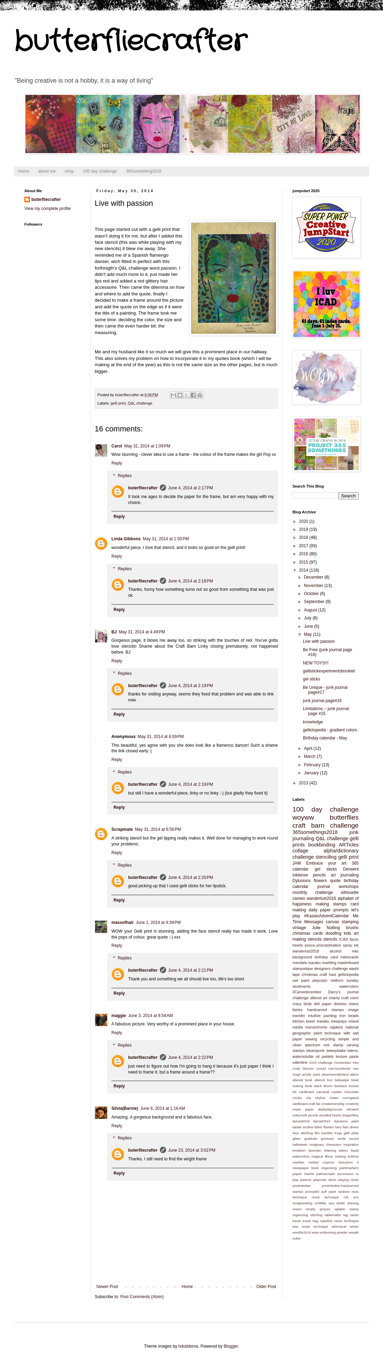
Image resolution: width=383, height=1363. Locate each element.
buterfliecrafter (143, 487)
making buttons (347, 1156)
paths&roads (325, 1174)
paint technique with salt (336, 1033)
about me (47, 171)
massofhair (122, 922)
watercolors (349, 986)
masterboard (348, 963)
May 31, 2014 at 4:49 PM (142, 632)
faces (354, 939)
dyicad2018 (301, 1121)
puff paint (328, 1191)
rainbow (344, 1191)
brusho (352, 927)
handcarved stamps (325, 1010)
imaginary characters (326, 1144)
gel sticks (311, 679)
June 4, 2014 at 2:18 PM (190, 581)
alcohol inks (344, 951)
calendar (300, 869)
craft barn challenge (325, 825)
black (318, 1086)
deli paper (323, 1004)
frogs (338, 1133)
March (310, 756)
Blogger (231, 1346)
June (309, 626)
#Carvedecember (306, 992)
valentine (299, 1062)
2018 (304, 537)
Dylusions (301, 880)
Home (23, 171)
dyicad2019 (321, 1121)
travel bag (310, 1221)
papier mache (303, 1174)
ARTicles (349, 845)
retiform (337, 980)
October (312, 593)
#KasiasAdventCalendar (326, 915)
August (311, 610)
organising (329, 1168)
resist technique (325, 1197)
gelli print (118, 403)
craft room (350, 998)
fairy (338, 1127)
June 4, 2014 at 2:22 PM (190, 1057)
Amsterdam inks (346, 1062)
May (308, 634)
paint (305, 980)
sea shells (337, 1203)
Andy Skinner (303, 1068)
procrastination (328, 945)
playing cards (348, 1180)
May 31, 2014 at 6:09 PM (160, 736)
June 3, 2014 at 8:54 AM (150, 1015)
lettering (330, 1150)
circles (297, 1098)
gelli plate (351, 1133)
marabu (314, 963)
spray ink (351, 945)
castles (336, 1092)
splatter (339, 1209)
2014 (304, 570)
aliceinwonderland (335, 1074)
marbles (298, 1162)
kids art (351, 933)
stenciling (326, 857)
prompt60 (312, 1191)
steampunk (315, 1050)
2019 (304, 529)
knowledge (313, 722)
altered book (302, 1080)
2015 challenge (321, 1062)
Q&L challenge (140, 403)
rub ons (351, 1197)
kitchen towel (303, 1021)
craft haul (328, 974)
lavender (314, 1150)
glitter (296, 1138)
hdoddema (188, 1346)
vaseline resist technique (339, 1221)
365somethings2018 (315, 832)
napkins (336, 1027)
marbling (329, 963)
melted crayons (321, 1162)
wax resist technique (310, 1226)
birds (308, 1086)
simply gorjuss (318, 1209)
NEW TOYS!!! (316, 663)
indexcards (350, 957)
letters (343, 1150)
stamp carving (346, 1045)
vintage (299, 927)
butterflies (344, 817)
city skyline (315, 1098)
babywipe (342, 1080)
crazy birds (302, 1004)
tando (354, 1215)
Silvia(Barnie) (124, 1108)
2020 (304, 521)
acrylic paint (311, 1074)
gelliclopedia (348, 974)
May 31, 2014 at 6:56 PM (158, 829)
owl (295, 980)
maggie (118, 1015)
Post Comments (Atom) (142, 1296)
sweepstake (336, 1050)
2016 (304, 553)
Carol (116, 446)
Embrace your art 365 (332, 863)
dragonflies (350, 1115)
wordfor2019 (301, 1232)
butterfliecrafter (130, 42)
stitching (316, 1215)
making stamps (330, 904)
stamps (298, 1050)
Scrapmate (122, 829)
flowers (320, 880)
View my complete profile (47, 208)
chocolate (351, 1092)
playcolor (320, 980)
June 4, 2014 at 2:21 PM (190, 970)
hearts (297, 945)
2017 (304, 545)
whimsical (339, 1226)
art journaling (345, 875)
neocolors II (348, 1162)
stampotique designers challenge (320, 968)
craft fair (314, 1104)
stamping (350, 921)
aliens (354, 1074)
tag (345, 1215)
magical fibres (322, 1156)
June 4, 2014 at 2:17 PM (190, 487)
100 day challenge (100, 171)
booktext (340, 1086)
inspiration (351, 1144)
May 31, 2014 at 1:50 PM (166, 538)
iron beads (349, 1016)
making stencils (307, 939)
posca (310, 945)
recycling (327, 1039)
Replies (125, 475)
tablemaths (333, 1215)
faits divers (351, 1127)
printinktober (301, 1186)
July (308, 618)
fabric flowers (324, 1127)
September (315, 601)
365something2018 (144, 171)
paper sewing (304, 1039)
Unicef (321, 1068)
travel (296, 1221)
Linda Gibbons (126, 538)
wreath (354, 1232)
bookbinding (321, 845)
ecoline (308, 1127)
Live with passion (319, 641)
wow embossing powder (329, 1232)
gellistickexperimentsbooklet (329, 671)
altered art (318, 998)
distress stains (346, 1004)
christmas (310, 974)
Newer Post (107, 1286)
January (312, 772)
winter (354, 1226)
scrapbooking (302, 1203)
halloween (299, 1144)
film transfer (323, 1133)
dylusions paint (346, 1121)
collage (300, 850)
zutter (296, 1238)
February (313, 764)
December (314, 577)
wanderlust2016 (321, 898)
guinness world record (340, 1138)
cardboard (306, 1092)
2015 (304, 562)
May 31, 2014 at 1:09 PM (147, 446)
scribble (320, 1203)
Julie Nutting (326, 927)
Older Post (266, 1286)
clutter (333, 1098)
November (314, 585)
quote (335, 880)
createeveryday (333, 1104)
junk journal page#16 (322, 700)
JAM (296, 863)
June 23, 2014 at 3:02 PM (192, 1150)
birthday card (326, 957)
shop (69, 171)
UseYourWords (339, 1068)
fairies (297, 1010)
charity (334, 998)
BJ (114, 632)
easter (297, 1127)
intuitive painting (322, 1016)
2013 (304, 783)
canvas (332, 921)
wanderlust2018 (305, 951)
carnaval (322, 1092)
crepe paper (303, 1109)
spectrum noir (317, 1045)
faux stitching (302, 1133)
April (308, 748)
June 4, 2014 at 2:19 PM (190, 685)
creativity (352, 1104)
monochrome (316, 1027)
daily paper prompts (329, 910)
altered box (323, 1080)
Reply (116, 463)
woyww (303, 817)
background (302, 957)
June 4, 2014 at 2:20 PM (190, 877)
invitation (299, 1150)
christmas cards (307, 933)
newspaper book (305, 1168)
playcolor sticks (324, 1180)
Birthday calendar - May (325, 738)
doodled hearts (330, 1115)
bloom (328, 1086)
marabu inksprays (331, 1021)
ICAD (343, 939)
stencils (330, 939)
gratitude (310, 1138)
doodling (333, 933)
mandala (299, 963)
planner (305, 1180)
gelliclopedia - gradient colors (330, 730)
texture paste (347, 1056)
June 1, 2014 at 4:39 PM (158, 922)
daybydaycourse (330, 1109)
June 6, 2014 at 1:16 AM (162, 1108)
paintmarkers (349, 1168)
